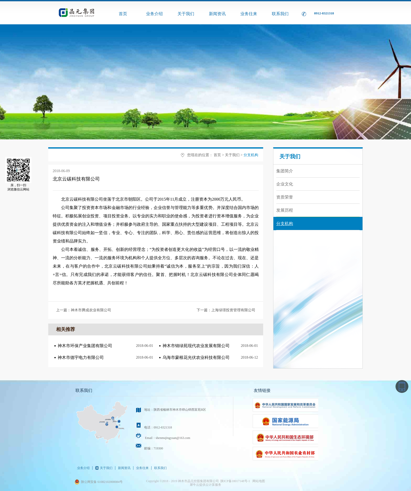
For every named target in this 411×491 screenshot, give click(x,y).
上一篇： (83, 310)
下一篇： (226, 310)
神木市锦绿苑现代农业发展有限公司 (196, 345)
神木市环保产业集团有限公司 (85, 345)
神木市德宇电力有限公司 (81, 357)
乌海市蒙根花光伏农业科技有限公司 (196, 357)
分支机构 (251, 155)
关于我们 (232, 155)
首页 (123, 14)
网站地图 (258, 481)
